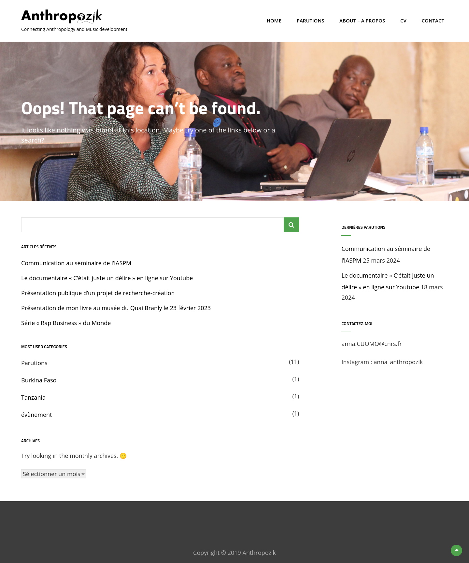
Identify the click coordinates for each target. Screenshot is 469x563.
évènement (36, 415)
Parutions (310, 20)
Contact (433, 20)
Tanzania (33, 397)
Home (274, 20)
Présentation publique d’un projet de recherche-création (98, 293)
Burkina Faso (38, 380)
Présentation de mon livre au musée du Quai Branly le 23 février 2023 (116, 308)
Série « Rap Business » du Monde (66, 323)
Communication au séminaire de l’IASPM (76, 263)
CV (403, 20)
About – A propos (362, 20)
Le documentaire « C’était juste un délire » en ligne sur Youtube (107, 278)
